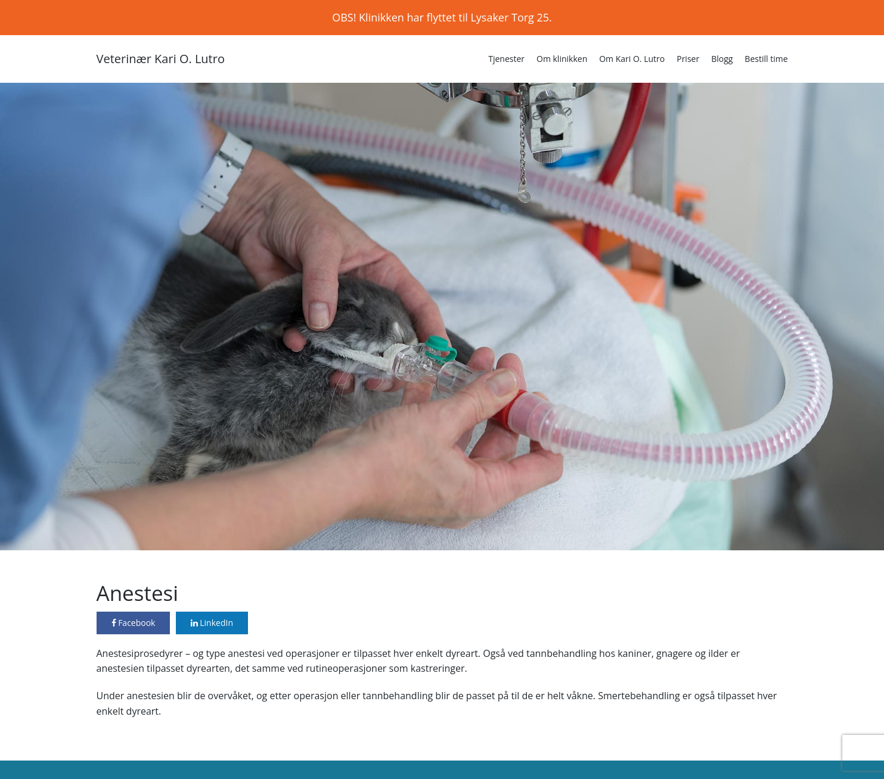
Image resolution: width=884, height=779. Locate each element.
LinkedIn (212, 622)
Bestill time (766, 58)
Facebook (133, 622)
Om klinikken (561, 58)
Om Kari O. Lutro (632, 58)
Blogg (722, 58)
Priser (688, 58)
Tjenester (506, 58)
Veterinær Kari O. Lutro (161, 59)
